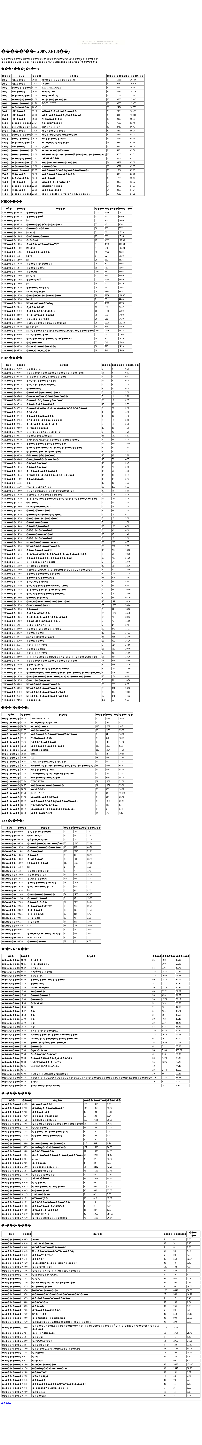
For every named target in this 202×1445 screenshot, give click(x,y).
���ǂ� (6, 1403)
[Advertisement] (101, 20)
